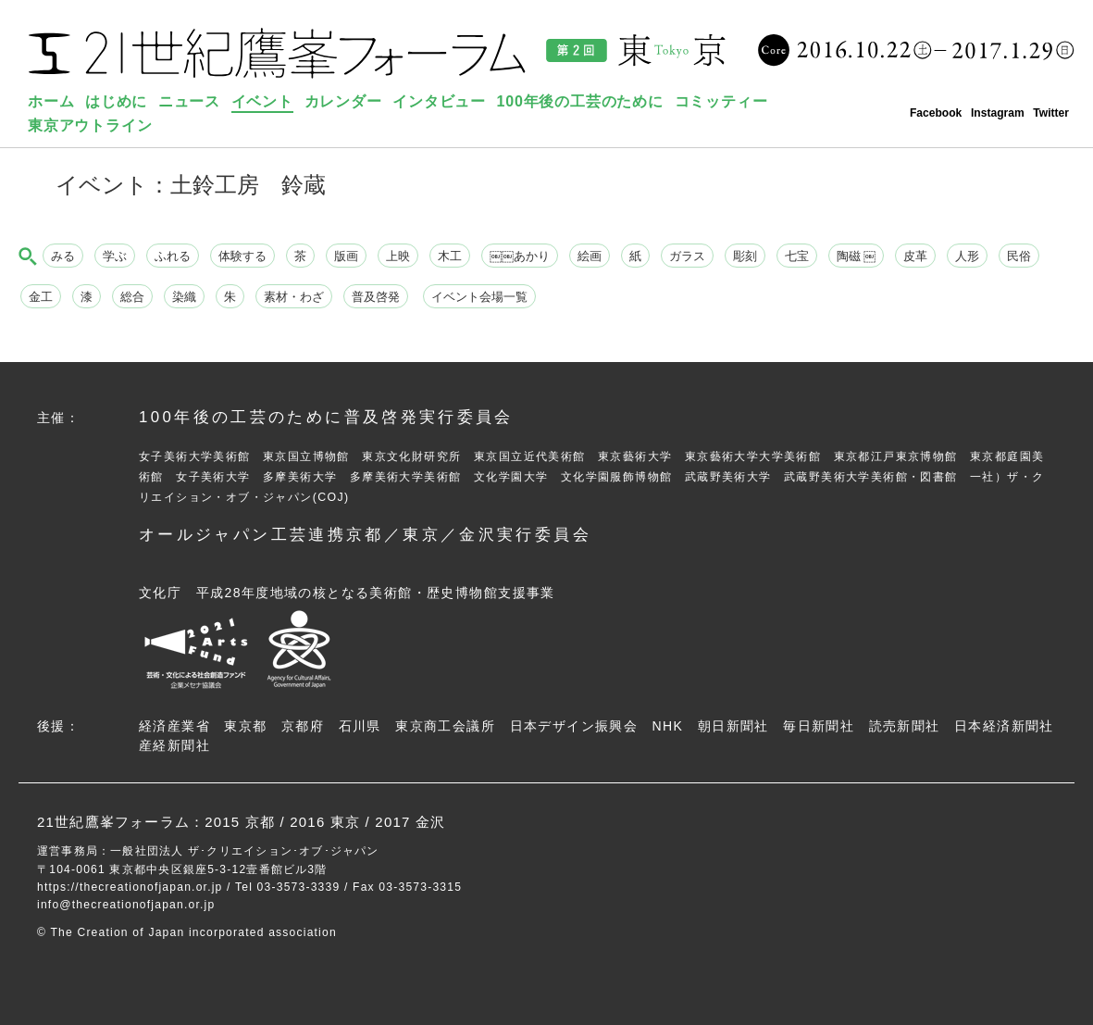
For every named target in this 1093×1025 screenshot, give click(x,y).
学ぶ (115, 256)
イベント (262, 101)
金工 (41, 297)
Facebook (936, 112)
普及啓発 (376, 297)
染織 (184, 297)
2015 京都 (240, 822)
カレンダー (343, 101)
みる (63, 256)
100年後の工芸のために (580, 101)
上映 (398, 256)
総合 (132, 297)
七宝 (797, 256)
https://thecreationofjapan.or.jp (130, 887)
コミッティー (721, 101)
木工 (450, 256)
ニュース (189, 101)
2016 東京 (325, 822)
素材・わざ (294, 297)
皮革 (915, 256)
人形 (967, 256)
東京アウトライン (90, 125)
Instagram (998, 112)
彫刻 (745, 256)
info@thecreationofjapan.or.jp (126, 904)
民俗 (1019, 256)
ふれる (173, 256)
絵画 (590, 256)
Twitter (1051, 112)
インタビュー (439, 101)
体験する (242, 256)
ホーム (51, 101)
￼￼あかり (520, 256)
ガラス (687, 256)
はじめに (116, 101)
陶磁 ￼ (856, 256)
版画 (346, 256)
